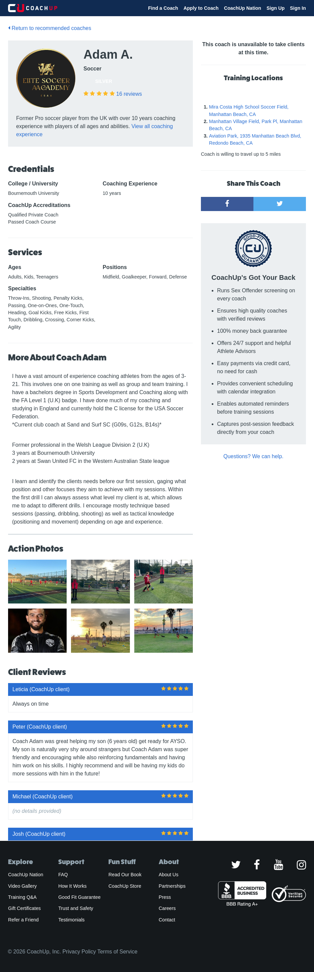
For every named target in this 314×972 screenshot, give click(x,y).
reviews (129, 94)
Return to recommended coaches (49, 28)
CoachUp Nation (242, 8)
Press (165, 897)
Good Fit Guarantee (79, 897)
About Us (169, 874)
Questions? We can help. (253, 456)
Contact (167, 919)
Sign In (298, 8)
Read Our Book (124, 874)
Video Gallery (22, 886)
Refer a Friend (23, 919)
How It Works (72, 886)
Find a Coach (163, 8)
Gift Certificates (24, 908)
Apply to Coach (200, 8)
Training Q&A (22, 897)
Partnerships (172, 886)
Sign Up (276, 8)
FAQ (63, 874)
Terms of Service (117, 951)
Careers (167, 908)
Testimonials (71, 919)
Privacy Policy (79, 951)
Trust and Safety (75, 908)
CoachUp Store (124, 886)
